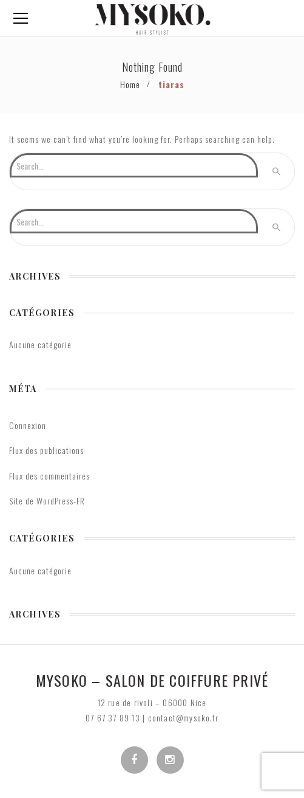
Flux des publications (46, 450)
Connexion (27, 425)
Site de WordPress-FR (47, 500)
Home (130, 84)
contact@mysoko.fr (183, 717)
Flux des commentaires (49, 475)
